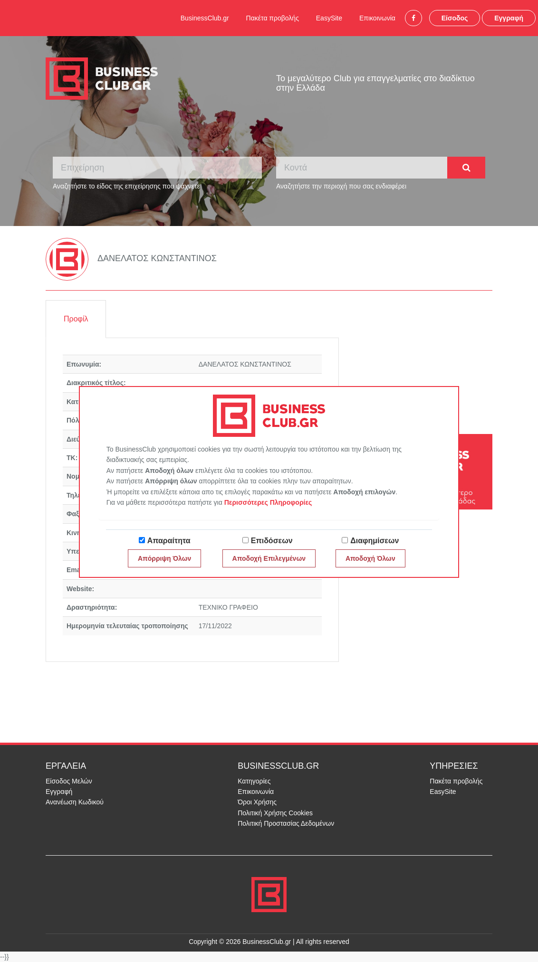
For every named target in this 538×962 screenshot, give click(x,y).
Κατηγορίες (254, 781)
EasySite (329, 18)
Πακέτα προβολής (272, 18)
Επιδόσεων (272, 541)
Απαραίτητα (169, 541)
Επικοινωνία (377, 18)
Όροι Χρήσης (257, 802)
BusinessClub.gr (205, 18)
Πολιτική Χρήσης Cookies (275, 813)
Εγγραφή (508, 18)
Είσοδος (455, 18)
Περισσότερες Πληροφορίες (268, 502)
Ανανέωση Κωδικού (75, 802)
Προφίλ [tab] (76, 319)
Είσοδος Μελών (69, 781)
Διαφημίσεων (374, 541)
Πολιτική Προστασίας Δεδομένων (286, 823)
